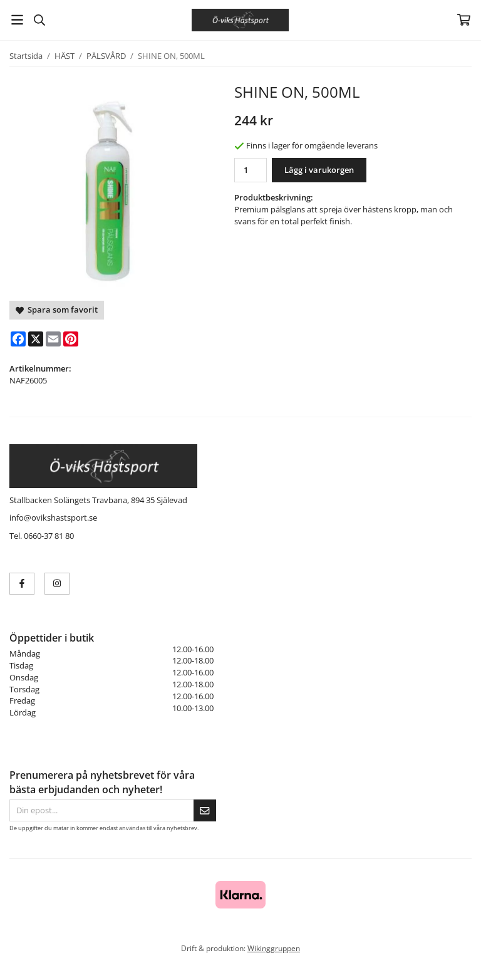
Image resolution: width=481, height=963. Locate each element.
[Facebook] (18, 338)
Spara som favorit (57, 309)
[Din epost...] (101, 810)
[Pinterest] (71, 338)
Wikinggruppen (273, 948)
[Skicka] (205, 810)
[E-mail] (53, 338)
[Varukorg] (464, 19)
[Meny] (17, 19)
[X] (35, 338)
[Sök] (39, 20)
